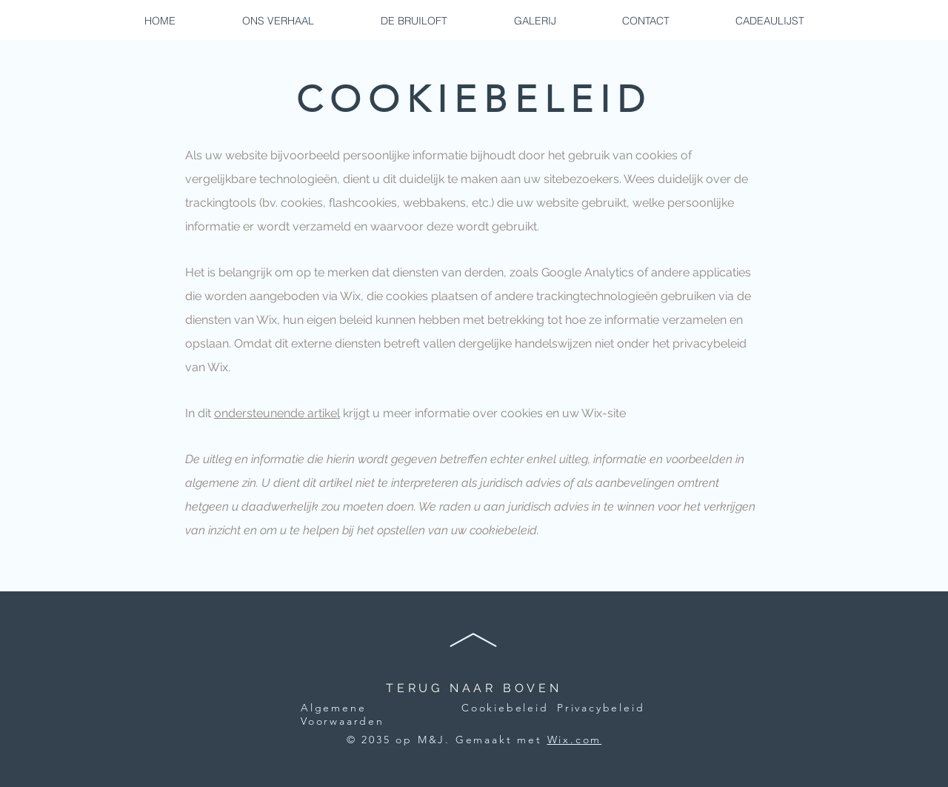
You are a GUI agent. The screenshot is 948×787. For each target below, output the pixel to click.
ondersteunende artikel (277, 413)
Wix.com (574, 739)
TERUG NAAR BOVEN (474, 688)
